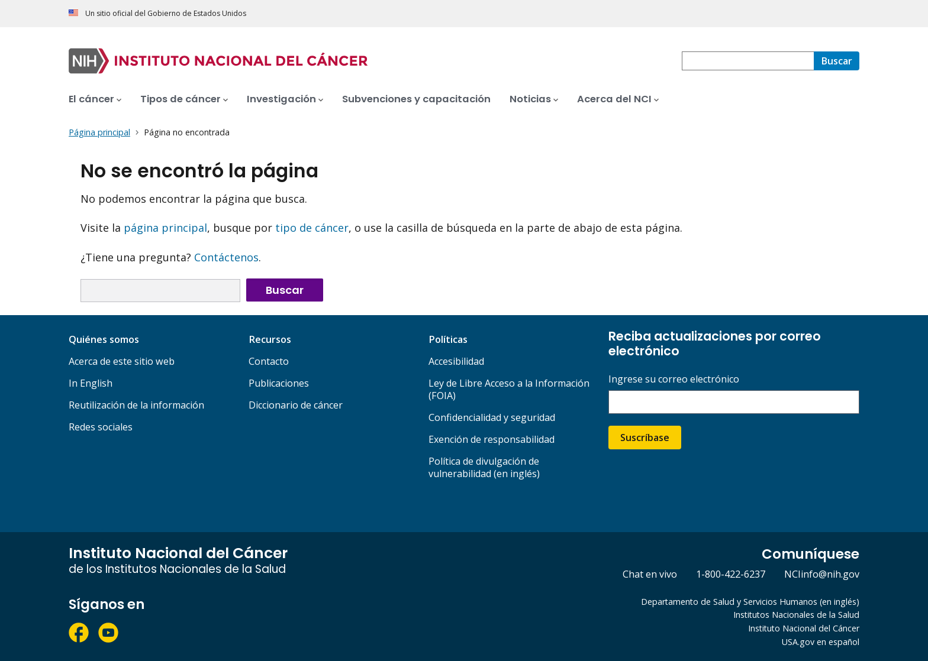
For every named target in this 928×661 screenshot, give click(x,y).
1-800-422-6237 (730, 574)
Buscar (285, 290)
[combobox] (748, 60)
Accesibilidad (456, 361)
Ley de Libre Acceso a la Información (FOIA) (508, 389)
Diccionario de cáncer (296, 404)
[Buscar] (836, 60)
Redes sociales (101, 426)
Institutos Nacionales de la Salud (796, 614)
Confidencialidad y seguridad (491, 417)
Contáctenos (226, 257)
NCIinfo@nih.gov (821, 574)
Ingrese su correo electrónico (673, 379)
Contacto (269, 361)
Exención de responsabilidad (491, 439)
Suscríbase (644, 437)
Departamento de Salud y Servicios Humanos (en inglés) (750, 601)
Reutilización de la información (136, 404)
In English (90, 383)
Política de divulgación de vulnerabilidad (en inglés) (484, 467)
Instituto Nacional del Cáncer (803, 628)
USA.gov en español (820, 641)
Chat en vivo (650, 574)
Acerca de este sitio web (122, 361)
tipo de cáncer (312, 228)
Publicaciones (279, 383)
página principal (165, 228)
